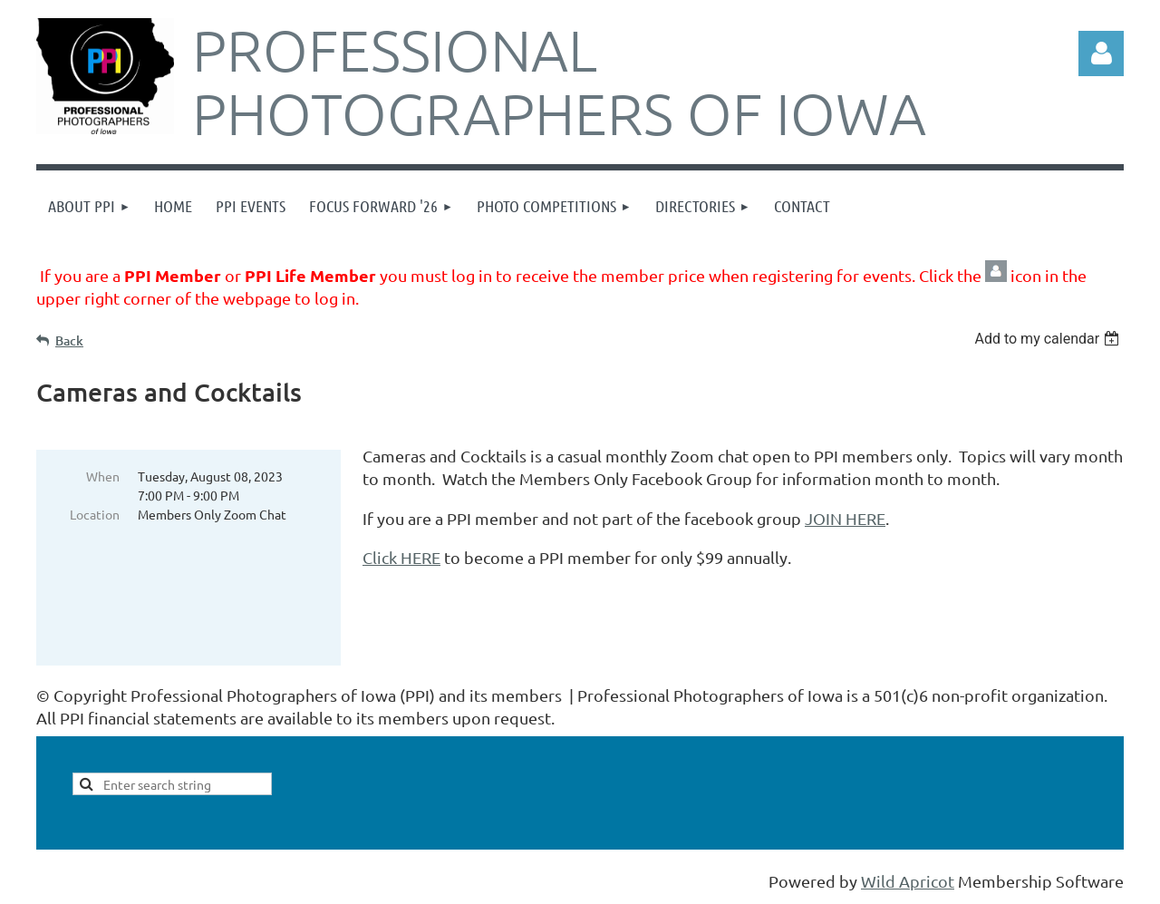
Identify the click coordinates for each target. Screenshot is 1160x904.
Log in (1101, 53)
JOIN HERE (845, 518)
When (103, 476)
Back (69, 340)
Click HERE (401, 557)
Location (95, 514)
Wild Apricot (907, 880)
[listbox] (1049, 338)
